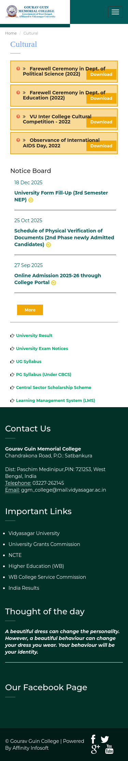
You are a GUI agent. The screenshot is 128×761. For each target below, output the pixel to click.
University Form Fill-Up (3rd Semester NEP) (61, 196)
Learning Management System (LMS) (55, 400)
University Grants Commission (44, 544)
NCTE (15, 555)
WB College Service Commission (47, 577)
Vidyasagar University (34, 533)
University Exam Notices (42, 348)
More (30, 309)
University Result (34, 335)
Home (11, 33)
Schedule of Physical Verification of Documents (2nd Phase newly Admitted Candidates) (64, 238)
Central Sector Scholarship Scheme (53, 387)
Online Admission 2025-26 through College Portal (57, 278)
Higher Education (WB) (36, 566)
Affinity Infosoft (31, 748)
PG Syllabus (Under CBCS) (43, 374)
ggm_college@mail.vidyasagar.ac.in (63, 490)
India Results (24, 588)
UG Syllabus (28, 361)
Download (101, 74)
